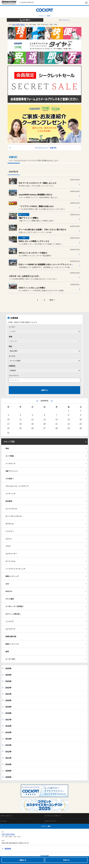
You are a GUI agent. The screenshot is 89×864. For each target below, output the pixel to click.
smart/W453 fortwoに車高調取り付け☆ (35, 195)
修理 (7, 651)
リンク (4, 821)
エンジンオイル (11, 509)
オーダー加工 (10, 659)
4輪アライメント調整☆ (29, 218)
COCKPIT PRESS (27, 2)
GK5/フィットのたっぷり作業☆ (32, 288)
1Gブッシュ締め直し (13, 614)
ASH (7, 584)
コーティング (10, 494)
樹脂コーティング (12, 576)
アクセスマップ (64, 19)
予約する (66, 860)
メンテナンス (10, 463)
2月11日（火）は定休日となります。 (25, 276)
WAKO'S (9, 591)
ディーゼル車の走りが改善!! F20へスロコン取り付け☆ (42, 230)
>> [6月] (52, 401)
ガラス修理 (10, 599)
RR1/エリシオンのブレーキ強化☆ (33, 253)
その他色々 (10, 479)
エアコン (9, 539)
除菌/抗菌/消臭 (11, 636)
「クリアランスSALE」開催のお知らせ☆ (36, 206)
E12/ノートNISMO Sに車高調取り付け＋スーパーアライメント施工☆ (48, 265)
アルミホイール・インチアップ (17, 486)
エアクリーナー (11, 554)
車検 (7, 448)
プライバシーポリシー (54, 816)
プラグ (8, 546)
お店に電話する (25, 20)
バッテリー (10, 531)
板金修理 (9, 501)
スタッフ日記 (9, 442)
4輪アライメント (12, 471)
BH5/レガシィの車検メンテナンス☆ (34, 241)
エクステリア (10, 629)
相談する (23, 860)
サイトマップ (51, 821)
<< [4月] (37, 401)
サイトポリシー (7, 816)
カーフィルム (10, 561)
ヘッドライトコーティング (15, 569)
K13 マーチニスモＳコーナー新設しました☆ (37, 183)
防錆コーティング (12, 644)
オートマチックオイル (14, 516)
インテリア (10, 621)
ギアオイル (10, 524)
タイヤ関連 (10, 456)
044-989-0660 (18, 24)
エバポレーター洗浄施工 (15, 606)
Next (51, 300)
